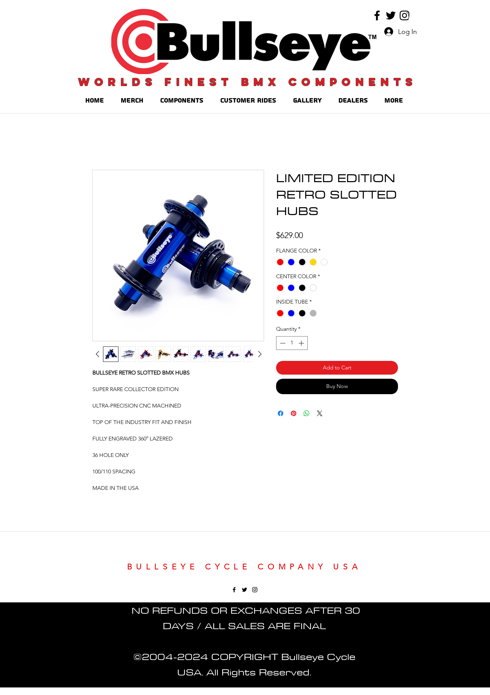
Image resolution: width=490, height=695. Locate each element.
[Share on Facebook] (280, 413)
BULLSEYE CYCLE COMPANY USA (244, 567)
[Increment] (302, 343)
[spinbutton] (292, 343)
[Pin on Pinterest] (293, 413)
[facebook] (377, 15)
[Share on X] (320, 413)
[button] (409, 15)
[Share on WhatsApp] (307, 413)
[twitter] (390, 15)
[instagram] (404, 15)
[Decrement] (282, 343)
